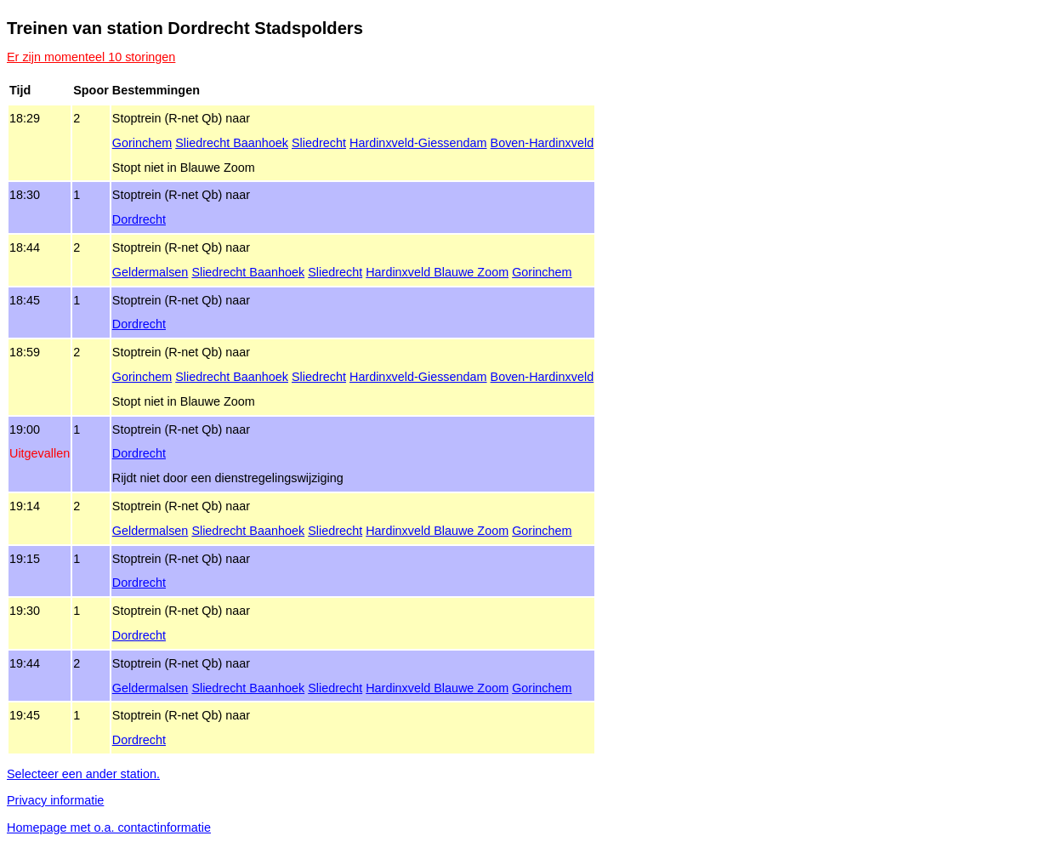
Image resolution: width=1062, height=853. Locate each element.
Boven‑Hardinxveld (542, 143)
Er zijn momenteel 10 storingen (91, 57)
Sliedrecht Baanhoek (231, 143)
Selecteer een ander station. (83, 774)
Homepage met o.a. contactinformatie (109, 827)
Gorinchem (142, 143)
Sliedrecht (319, 143)
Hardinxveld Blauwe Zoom (437, 272)
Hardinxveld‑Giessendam (418, 143)
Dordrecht (139, 219)
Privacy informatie (55, 800)
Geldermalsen (150, 272)
